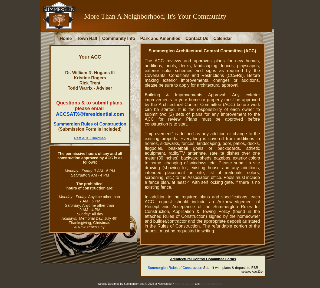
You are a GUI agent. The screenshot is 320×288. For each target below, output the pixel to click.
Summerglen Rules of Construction (175, 268)
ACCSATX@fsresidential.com (90, 114)
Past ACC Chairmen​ (89, 138)
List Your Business (211, 283)
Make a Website (184, 283)
